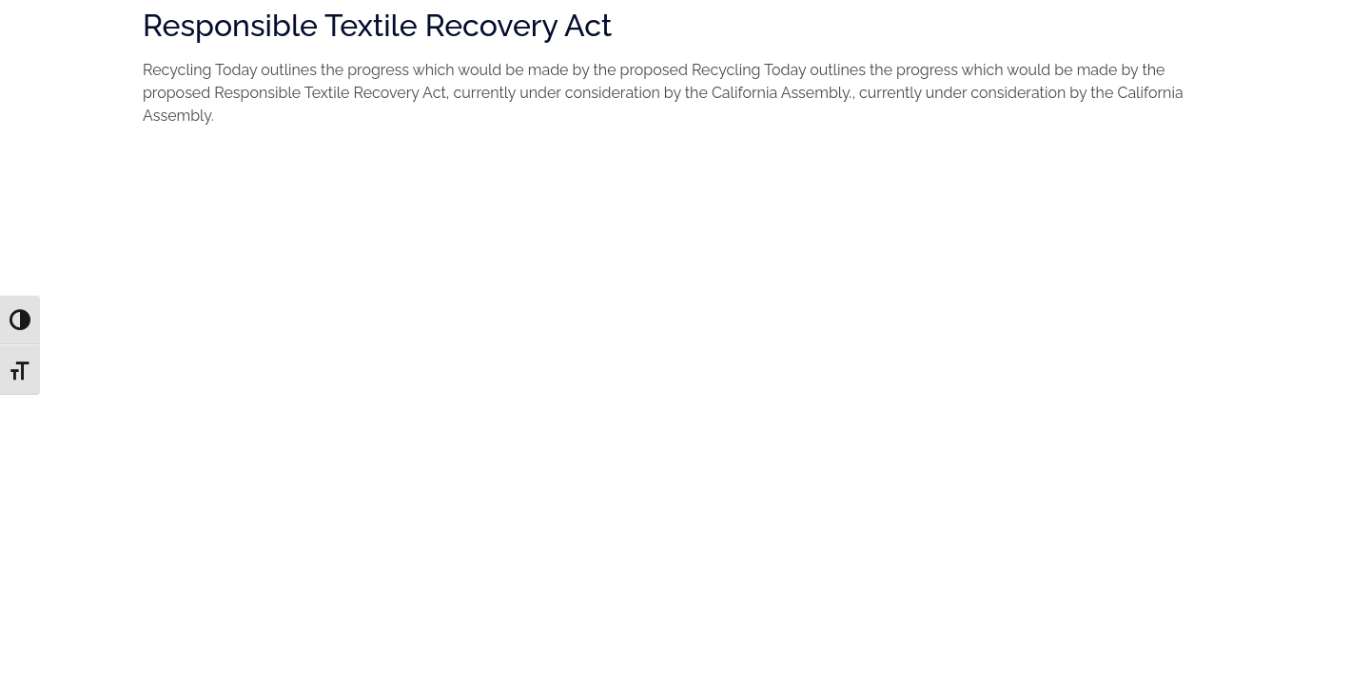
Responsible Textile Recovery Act (377, 25)
